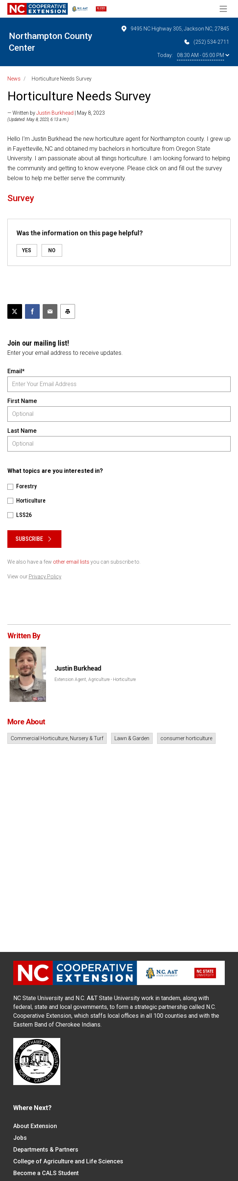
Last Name (21, 430)
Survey (20, 198)
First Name (22, 400)
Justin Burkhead (55, 113)
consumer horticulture (186, 738)
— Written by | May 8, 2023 (56, 113)
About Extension (35, 1126)
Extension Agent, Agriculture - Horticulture (95, 679)
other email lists (71, 562)
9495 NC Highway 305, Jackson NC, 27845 (174, 28)
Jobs (20, 1137)
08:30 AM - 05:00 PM (203, 55)
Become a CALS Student (46, 1173)
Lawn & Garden (131, 738)
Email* (16, 371)
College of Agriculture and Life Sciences (68, 1161)
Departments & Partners (45, 1149)
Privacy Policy (45, 576)
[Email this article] (50, 311)
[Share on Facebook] (32, 311)
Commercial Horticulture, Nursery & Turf (57, 738)
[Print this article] (67, 311)
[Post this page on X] (14, 311)
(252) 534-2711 (206, 42)
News (14, 79)
